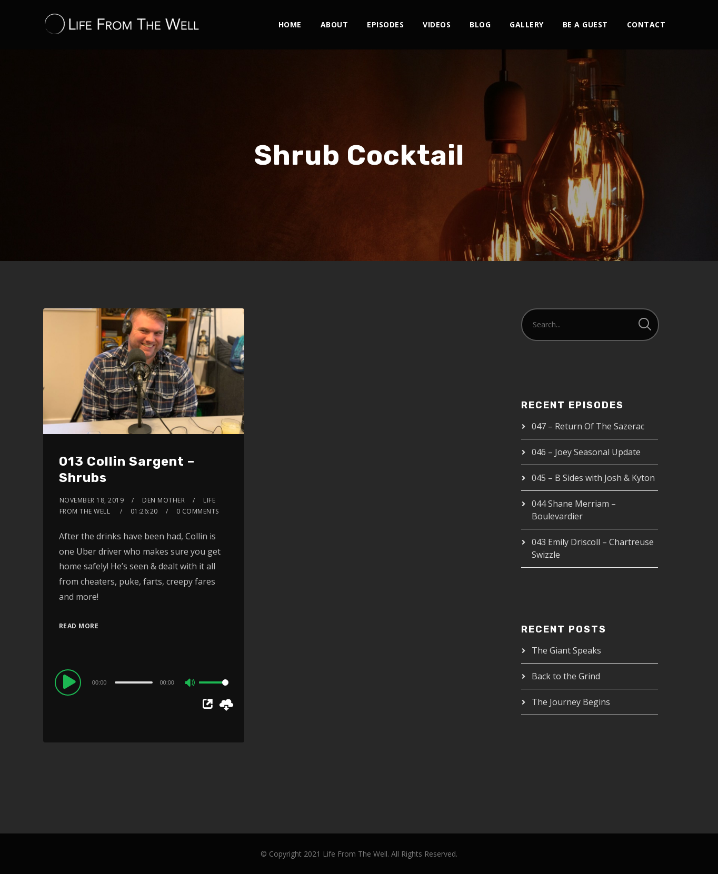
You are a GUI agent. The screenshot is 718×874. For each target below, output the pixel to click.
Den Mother (163, 500)
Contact (646, 24)
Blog (480, 24)
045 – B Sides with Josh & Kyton (593, 478)
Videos (437, 24)
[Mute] (190, 683)
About (334, 24)
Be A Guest (585, 24)
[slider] (134, 682)
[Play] (69, 681)
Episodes (385, 24)
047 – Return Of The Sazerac (588, 426)
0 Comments (197, 511)
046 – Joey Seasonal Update (586, 452)
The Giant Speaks (566, 650)
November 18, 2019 (91, 500)
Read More (79, 625)
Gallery (527, 24)
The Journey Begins (571, 702)
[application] (143, 681)
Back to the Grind (566, 676)
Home (290, 24)
